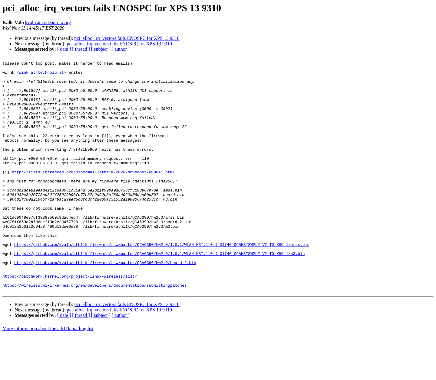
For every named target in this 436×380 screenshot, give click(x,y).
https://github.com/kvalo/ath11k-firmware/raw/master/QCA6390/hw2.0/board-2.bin (105, 303)
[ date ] (64, 49)
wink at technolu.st (41, 75)
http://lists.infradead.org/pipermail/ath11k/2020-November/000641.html (93, 194)
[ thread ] (81, 49)
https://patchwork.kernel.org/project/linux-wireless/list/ (69, 319)
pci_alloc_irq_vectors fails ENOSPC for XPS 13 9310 (127, 38)
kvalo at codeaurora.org (48, 22)
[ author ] (121, 49)
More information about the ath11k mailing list (48, 374)
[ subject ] (101, 49)
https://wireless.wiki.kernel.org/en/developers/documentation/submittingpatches (94, 330)
